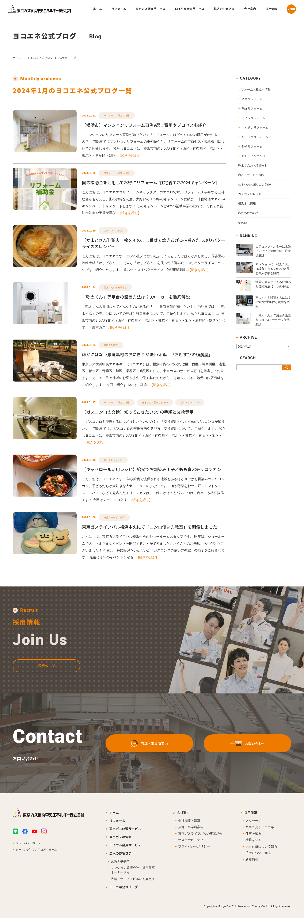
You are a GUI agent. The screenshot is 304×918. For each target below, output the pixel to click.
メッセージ (253, 820)
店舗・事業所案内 (191, 827)
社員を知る (253, 840)
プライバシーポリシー (29, 843)
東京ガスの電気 (120, 837)
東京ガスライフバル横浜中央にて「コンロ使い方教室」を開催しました (149, 527)
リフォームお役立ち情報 (116, 115)
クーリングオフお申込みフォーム (36, 849)
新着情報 (252, 859)
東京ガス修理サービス (125, 828)
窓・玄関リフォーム (255, 137)
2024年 (62, 58)
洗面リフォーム (252, 108)
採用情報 (250, 812)
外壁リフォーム (252, 146)
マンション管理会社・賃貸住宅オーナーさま (133, 870)
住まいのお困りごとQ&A (155, 402)
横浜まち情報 (111, 345)
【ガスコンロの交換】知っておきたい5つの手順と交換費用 (138, 412)
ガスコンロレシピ (113, 230)
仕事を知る (253, 833)
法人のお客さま (120, 853)
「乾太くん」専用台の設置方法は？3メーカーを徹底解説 (136, 297)
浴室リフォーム (252, 99)
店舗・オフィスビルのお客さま (133, 879)
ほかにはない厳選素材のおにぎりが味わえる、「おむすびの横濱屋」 (147, 354)
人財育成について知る (261, 846)
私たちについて (248, 213)
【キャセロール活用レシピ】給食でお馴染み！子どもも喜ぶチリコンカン (151, 469)
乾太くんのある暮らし (115, 287)
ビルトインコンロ (189, 402)
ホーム (17, 58)
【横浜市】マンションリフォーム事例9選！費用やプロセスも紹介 (144, 125)
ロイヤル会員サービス (125, 845)
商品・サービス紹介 (114, 517)
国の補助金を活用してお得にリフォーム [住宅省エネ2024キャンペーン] (149, 182)
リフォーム (117, 820)
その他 (242, 222)
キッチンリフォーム (255, 127)
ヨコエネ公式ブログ (39, 58)
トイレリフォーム (253, 118)
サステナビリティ (191, 840)
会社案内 (183, 812)
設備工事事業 (120, 861)
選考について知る (258, 852)
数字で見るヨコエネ (260, 827)
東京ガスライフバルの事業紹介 (200, 833)
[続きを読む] (129, 155)
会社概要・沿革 (189, 820)
